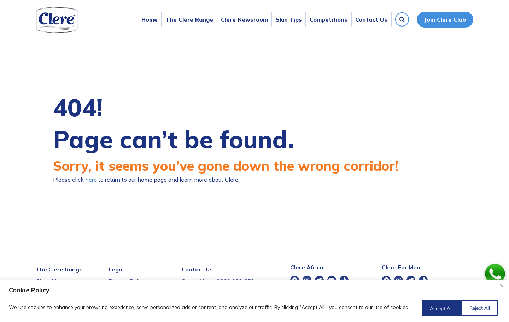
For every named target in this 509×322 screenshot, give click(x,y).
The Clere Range (189, 19)
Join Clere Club (445, 19)
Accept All (478, 308)
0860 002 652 (235, 281)
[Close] (501, 287)
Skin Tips (289, 19)
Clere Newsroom (244, 19)
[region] (254, 301)
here (91, 179)
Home (149, 19)
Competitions (328, 19)
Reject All (433, 308)
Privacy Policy (127, 281)
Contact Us (371, 19)
